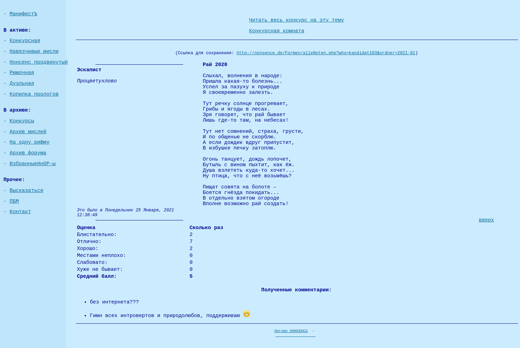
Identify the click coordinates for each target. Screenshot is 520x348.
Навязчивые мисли (34, 51)
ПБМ (14, 201)
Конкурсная (25, 40)
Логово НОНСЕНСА (291, 331)
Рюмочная (22, 72)
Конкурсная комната (276, 31)
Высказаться (27, 190)
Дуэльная (22, 83)
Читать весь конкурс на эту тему (296, 20)
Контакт (20, 212)
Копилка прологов (34, 94)
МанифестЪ (23, 14)
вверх (486, 220)
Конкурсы (22, 121)
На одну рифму (29, 142)
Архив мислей (28, 132)
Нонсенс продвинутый (39, 62)
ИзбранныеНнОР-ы (33, 164)
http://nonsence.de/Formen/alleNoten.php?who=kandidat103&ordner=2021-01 (325, 53)
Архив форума (28, 153)
